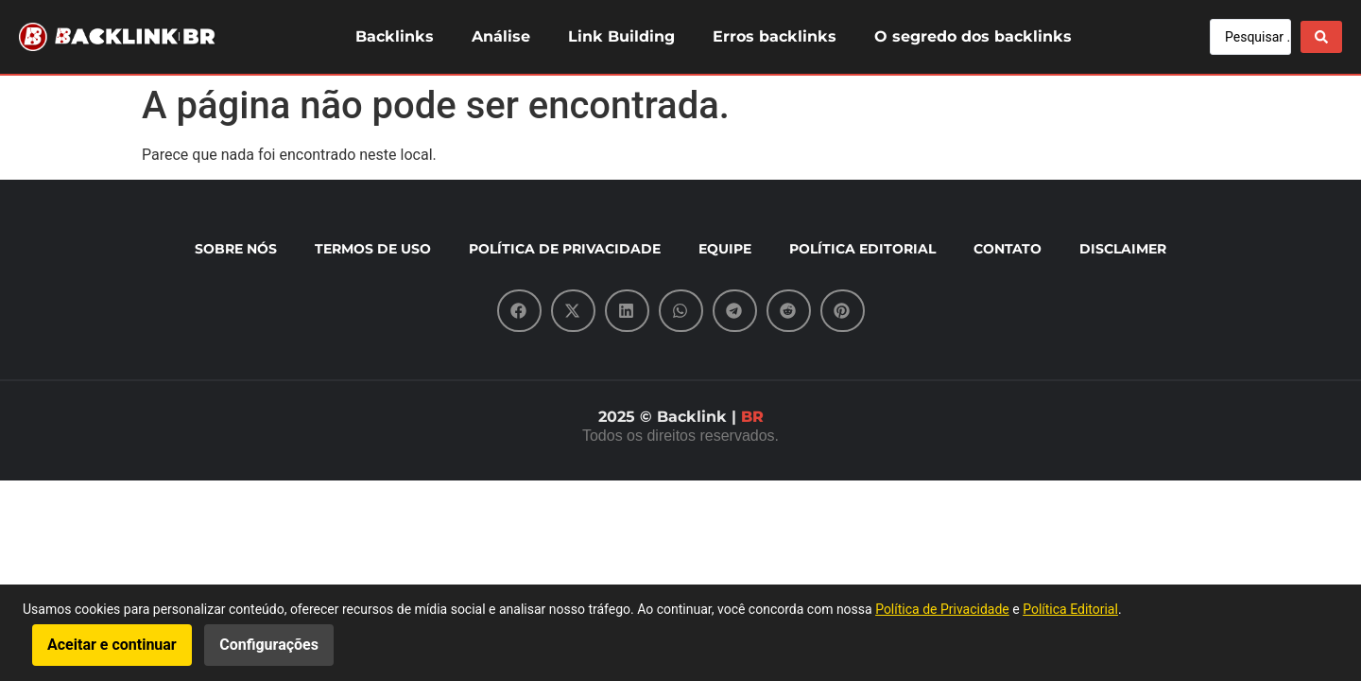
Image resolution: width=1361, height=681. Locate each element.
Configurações (269, 645)
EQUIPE (724, 248)
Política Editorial (1070, 609)
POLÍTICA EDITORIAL (862, 248)
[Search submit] (1321, 37)
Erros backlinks (774, 36)
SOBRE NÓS (236, 248)
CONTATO (1007, 248)
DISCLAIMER (1122, 248)
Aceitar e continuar (112, 645)
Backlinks (394, 36)
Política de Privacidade (942, 609)
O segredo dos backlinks (973, 36)
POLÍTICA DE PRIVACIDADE (565, 248)
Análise (501, 36)
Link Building (621, 36)
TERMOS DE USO (373, 248)
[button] (519, 310)
